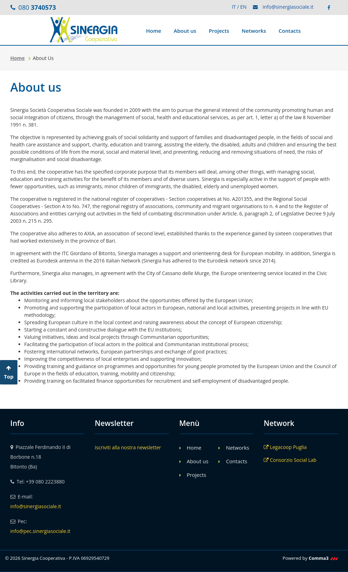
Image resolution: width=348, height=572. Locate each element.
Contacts (290, 30)
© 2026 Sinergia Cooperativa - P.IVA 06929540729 (57, 558)
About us (185, 30)
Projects (219, 30)
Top (8, 372)
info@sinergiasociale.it (288, 6)
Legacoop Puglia (285, 447)
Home (153, 30)
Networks (254, 30)
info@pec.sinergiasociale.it (40, 531)
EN (243, 6)
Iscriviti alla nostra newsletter (128, 447)
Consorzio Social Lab (290, 460)
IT (234, 6)
